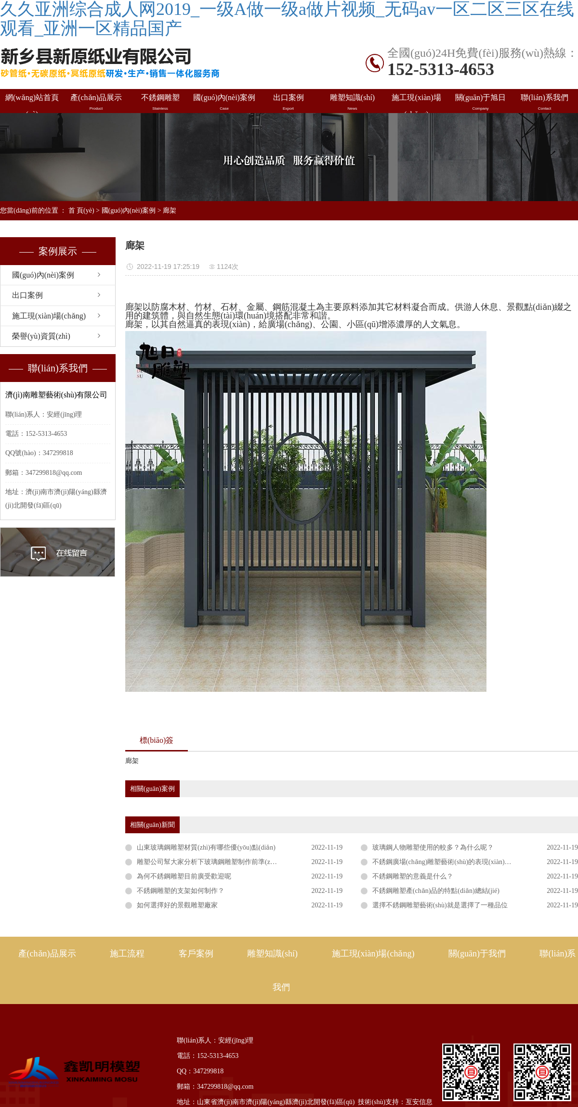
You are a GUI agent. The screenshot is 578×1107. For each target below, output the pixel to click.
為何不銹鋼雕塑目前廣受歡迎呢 (184, 876)
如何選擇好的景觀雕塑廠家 (177, 905)
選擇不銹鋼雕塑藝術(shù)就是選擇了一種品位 (440, 905)
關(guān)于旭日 (480, 102)
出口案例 (288, 102)
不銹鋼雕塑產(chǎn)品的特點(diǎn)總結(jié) (435, 890)
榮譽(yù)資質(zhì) (41, 336)
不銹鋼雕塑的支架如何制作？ (180, 890)
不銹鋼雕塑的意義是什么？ (412, 876)
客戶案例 (196, 953)
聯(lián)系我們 (544, 102)
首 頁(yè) (81, 210)
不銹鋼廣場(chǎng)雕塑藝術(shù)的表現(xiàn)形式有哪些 (455, 861)
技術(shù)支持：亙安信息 (395, 1102)
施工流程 (127, 953)
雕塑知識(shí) (352, 102)
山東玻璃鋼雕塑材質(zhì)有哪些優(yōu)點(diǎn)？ (206, 847)
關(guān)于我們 (477, 953)
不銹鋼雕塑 (160, 102)
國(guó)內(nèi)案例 (224, 102)
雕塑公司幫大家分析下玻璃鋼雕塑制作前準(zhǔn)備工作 (220, 861)
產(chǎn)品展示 (96, 102)
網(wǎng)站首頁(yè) (32, 103)
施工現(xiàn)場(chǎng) (416, 103)
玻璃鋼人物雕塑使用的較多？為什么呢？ (433, 847)
